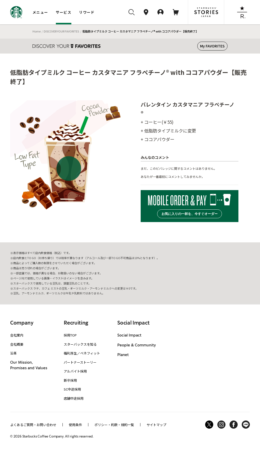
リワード (87, 12)
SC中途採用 (72, 389)
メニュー (40, 12)
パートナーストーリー (80, 362)
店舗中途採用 (74, 398)
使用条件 (75, 424)
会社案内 (16, 335)
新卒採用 (70, 380)
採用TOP (70, 335)
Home (36, 31)
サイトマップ (156, 424)
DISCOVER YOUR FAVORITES (61, 31)
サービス (64, 12)
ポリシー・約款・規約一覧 (114, 424)
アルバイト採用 (75, 371)
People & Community (136, 345)
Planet (123, 355)
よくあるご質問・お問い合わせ (33, 424)
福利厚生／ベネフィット (82, 353)
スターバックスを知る (80, 344)
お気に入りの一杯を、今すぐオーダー (189, 214)
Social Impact (129, 335)
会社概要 (16, 344)
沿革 (13, 353)
